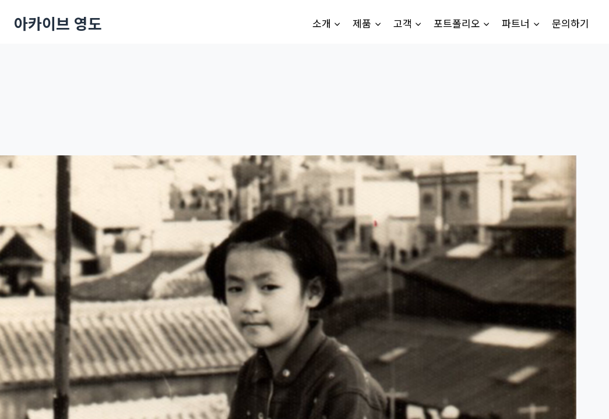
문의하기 (570, 23)
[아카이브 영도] (58, 23)
